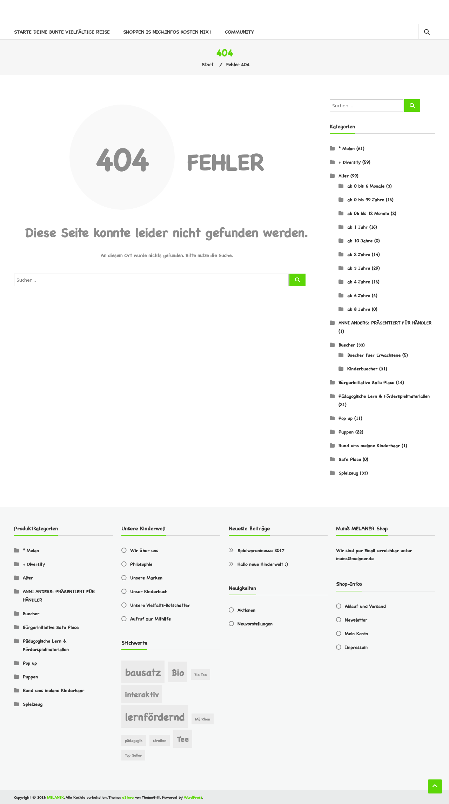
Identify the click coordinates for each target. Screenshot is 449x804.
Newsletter (356, 619)
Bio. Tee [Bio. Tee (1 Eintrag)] (200, 674)
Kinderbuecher (362, 368)
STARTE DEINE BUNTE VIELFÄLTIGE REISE (62, 31)
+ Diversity (350, 162)
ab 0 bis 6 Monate (365, 185)
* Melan (347, 148)
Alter (344, 175)
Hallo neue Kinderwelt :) (262, 564)
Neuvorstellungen (255, 623)
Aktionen (246, 610)
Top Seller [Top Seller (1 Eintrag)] (133, 755)
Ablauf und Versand (365, 606)
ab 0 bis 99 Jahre (365, 199)
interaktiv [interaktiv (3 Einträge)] (142, 694)
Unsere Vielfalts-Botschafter (160, 605)
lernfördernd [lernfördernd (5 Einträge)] (155, 716)
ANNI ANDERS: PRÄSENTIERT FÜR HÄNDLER (385, 322)
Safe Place (350, 459)
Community (239, 31)
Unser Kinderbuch (148, 591)
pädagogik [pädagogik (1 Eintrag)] (133, 740)
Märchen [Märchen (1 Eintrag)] (202, 719)
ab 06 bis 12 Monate (368, 213)
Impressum (356, 647)
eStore (128, 797)
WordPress (193, 797)
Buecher (347, 344)
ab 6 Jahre (358, 295)
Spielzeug (348, 472)
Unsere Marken (146, 577)
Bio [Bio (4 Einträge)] (178, 671)
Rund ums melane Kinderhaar (369, 445)
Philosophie (141, 564)
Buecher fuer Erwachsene (374, 354)
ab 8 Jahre (358, 309)
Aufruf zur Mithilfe (150, 618)
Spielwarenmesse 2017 (260, 550)
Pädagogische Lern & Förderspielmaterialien (384, 396)
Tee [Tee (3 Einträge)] (183, 738)
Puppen (346, 431)
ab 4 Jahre (358, 281)
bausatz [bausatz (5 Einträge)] (143, 671)
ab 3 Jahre (358, 267)
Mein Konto (356, 633)
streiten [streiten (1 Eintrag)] (159, 740)
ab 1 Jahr (357, 226)
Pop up (346, 418)
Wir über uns (144, 550)
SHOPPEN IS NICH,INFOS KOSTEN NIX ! (167, 31)
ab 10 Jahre (360, 240)
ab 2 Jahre (358, 254)
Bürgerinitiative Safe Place (366, 382)
